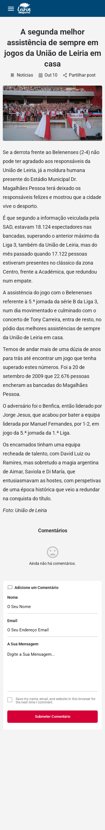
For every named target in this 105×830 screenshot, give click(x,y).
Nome (12, 597)
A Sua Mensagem (22, 644)
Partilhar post (79, 75)
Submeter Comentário (52, 716)
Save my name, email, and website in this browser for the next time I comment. (55, 700)
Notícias (21, 75)
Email (12, 620)
